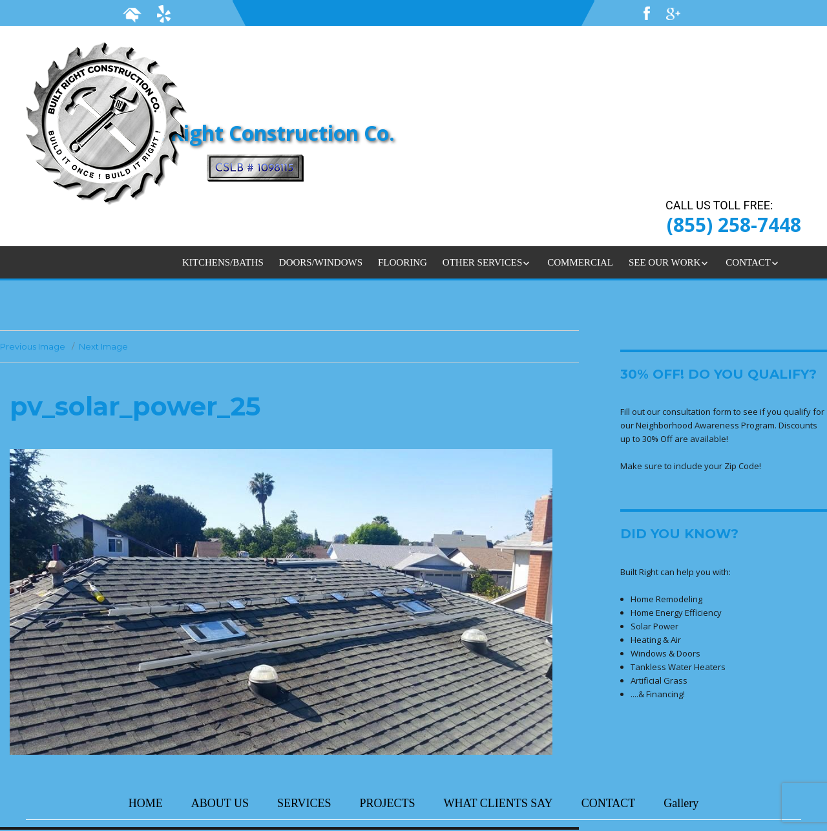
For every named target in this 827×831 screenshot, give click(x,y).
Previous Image (32, 346)
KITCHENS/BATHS (223, 262)
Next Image (103, 346)
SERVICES (304, 803)
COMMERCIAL (580, 262)
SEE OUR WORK (664, 262)
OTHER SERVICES (482, 262)
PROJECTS (387, 803)
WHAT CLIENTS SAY (498, 803)
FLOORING (402, 262)
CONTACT (748, 262)
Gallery (681, 803)
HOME (146, 803)
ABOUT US (220, 803)
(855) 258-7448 (734, 224)
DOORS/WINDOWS (320, 262)
